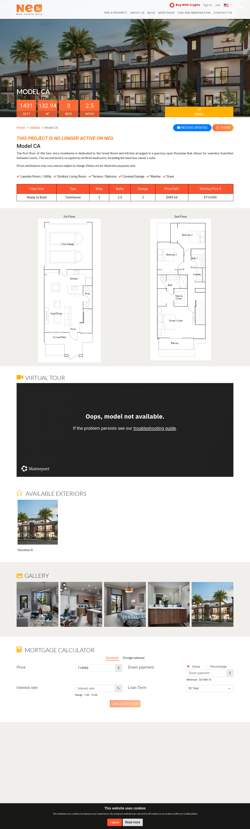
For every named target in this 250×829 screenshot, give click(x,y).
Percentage (213, 666)
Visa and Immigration (194, 13)
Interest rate (27, 687)
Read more (132, 822)
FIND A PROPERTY (115, 13)
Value (193, 666)
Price (21, 667)
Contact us (222, 13)
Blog (151, 13)
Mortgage (166, 13)
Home (21, 128)
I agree (114, 822)
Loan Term (137, 687)
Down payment (141, 667)
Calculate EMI (125, 703)
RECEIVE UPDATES (192, 128)
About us (137, 13)
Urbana (35, 128)
